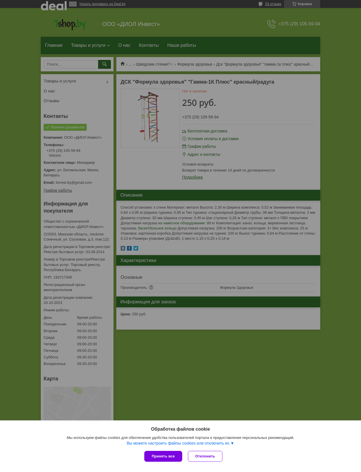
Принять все (163, 456)
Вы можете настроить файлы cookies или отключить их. (178, 443)
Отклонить (205, 456)
